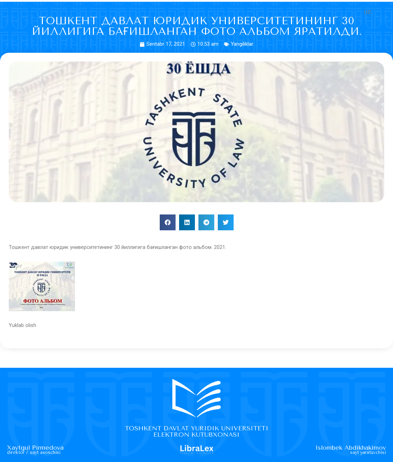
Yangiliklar (242, 44)
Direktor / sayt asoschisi (35, 452)
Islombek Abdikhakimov (349, 448)
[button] (168, 222)
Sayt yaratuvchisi (367, 452)
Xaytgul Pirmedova (35, 448)
